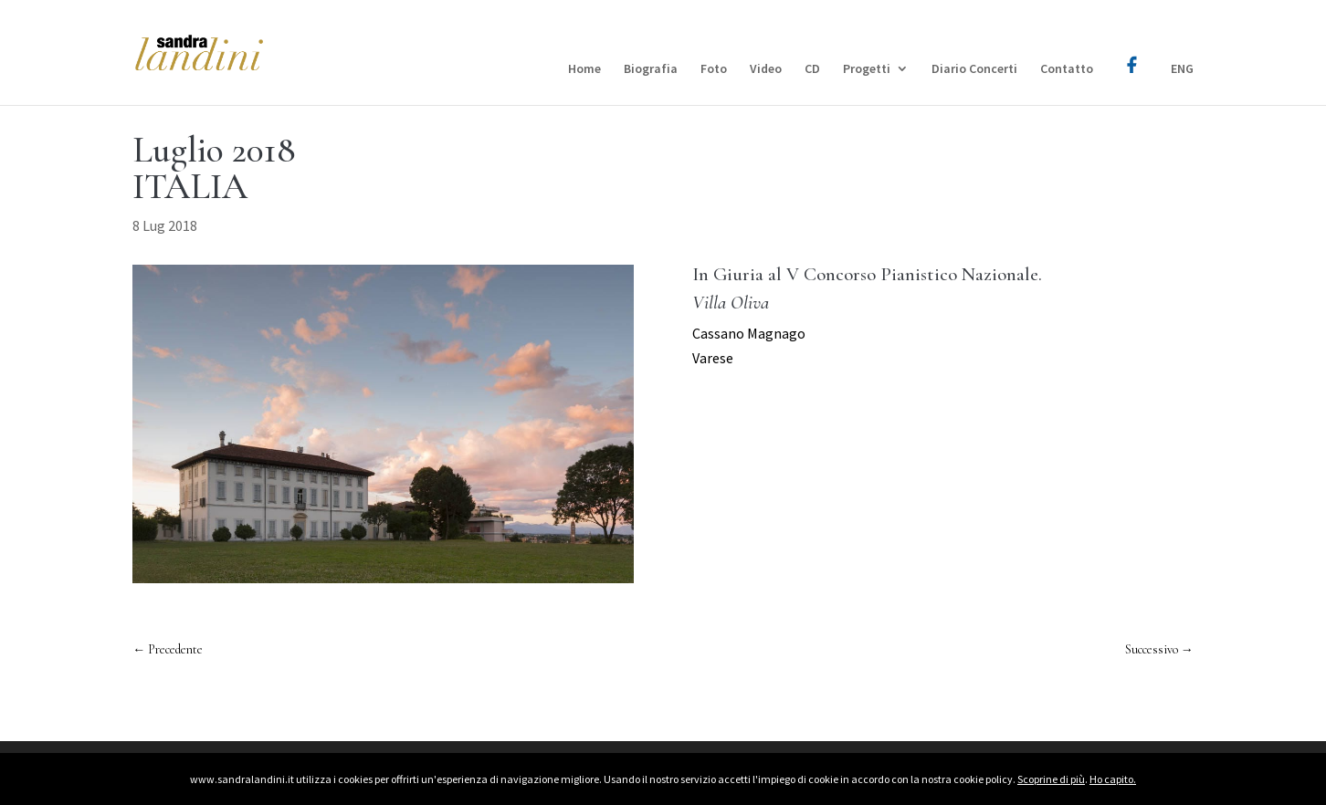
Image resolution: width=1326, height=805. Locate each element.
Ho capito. (1112, 779)
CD (812, 69)
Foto (713, 69)
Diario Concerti (974, 69)
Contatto (1066, 69)
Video (766, 69)
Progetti (866, 69)
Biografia (651, 69)
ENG (1182, 69)
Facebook (1132, 51)
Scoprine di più (1051, 779)
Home (584, 69)
